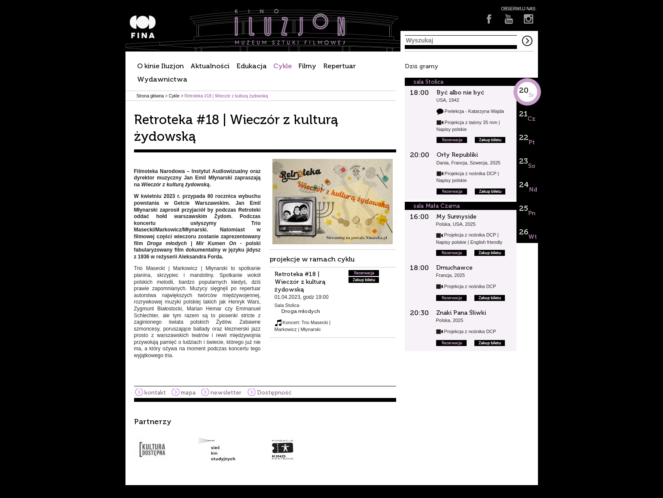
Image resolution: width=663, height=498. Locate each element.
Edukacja (251, 66)
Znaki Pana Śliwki (461, 312)
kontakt (155, 392)
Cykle (282, 66)
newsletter (226, 392)
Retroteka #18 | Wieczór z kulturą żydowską (300, 281)
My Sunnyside (456, 216)
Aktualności (209, 66)
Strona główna (150, 96)
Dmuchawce (454, 267)
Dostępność (274, 392)
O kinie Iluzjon (160, 66)
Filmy (307, 66)
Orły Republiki (457, 154)
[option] (331, 439)
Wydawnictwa (162, 79)
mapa (188, 392)
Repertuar (339, 66)
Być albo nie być (460, 92)
